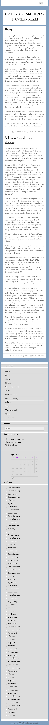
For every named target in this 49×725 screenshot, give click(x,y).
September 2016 (14, 706)
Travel (7, 406)
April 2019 (12, 614)
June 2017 (11, 677)
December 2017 (13, 658)
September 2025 (14, 497)
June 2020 (11, 576)
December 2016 (14, 696)
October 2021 (13, 557)
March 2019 (12, 617)
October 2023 (13, 541)
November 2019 (14, 595)
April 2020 (12, 582)
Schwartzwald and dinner (19, 140)
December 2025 (14, 488)
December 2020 (14, 567)
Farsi (8, 30)
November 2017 (14, 661)
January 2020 (13, 592)
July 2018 (11, 636)
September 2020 (14, 573)
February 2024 (13, 535)
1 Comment (40, 131)
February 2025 (13, 510)
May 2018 (11, 642)
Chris (31, 131)
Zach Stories (10, 418)
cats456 (35, 723)
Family (8, 375)
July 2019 (11, 605)
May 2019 (11, 611)
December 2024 (14, 516)
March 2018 (12, 649)
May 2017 (11, 680)
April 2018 (11, 646)
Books (7, 371)
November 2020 (14, 570)
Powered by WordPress (19, 723)
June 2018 (11, 639)
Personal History (11, 398)
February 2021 (13, 560)
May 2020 (11, 579)
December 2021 (13, 554)
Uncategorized (11, 410)
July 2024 (11, 529)
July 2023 (11, 544)
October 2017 (13, 665)
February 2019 (13, 620)
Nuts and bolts (11, 394)
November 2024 (14, 519)
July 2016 (11, 712)
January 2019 (12, 624)
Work (7, 414)
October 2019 (13, 598)
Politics (8, 402)
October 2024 (13, 522)
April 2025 (12, 503)
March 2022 (12, 551)
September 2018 (14, 630)
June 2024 (11, 532)
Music (7, 391)
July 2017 (11, 674)
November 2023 (14, 538)
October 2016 (13, 703)
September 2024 (14, 526)
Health (8, 383)
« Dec (13, 478)
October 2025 (13, 494)
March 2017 (12, 687)
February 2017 (13, 690)
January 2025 (12, 513)
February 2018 (13, 652)
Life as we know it (12, 387)
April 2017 (11, 684)
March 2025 (12, 507)
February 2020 (13, 589)
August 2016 (12, 709)
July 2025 (11, 500)
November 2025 (14, 491)
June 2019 (11, 608)
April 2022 (12, 548)
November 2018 (14, 627)
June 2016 (11, 715)
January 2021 (12, 563)
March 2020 (12, 586)
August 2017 (12, 671)
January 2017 (12, 693)
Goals (7, 379)
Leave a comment (38, 356)
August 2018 (12, 633)
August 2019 (12, 601)
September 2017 (14, 668)
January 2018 (12, 655)
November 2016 (14, 699)
